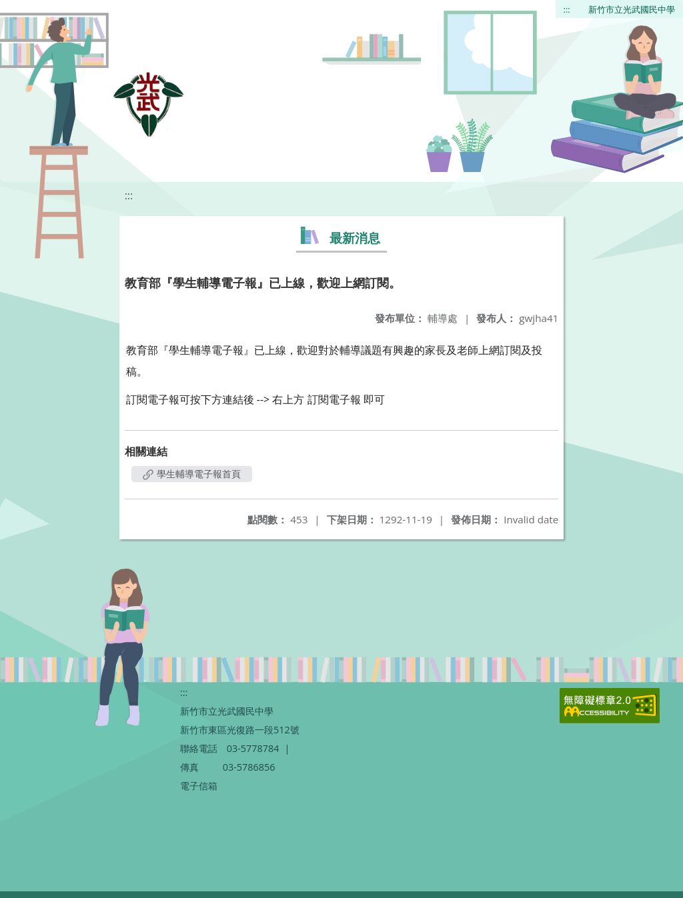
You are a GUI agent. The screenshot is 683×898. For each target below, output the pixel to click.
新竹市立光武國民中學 (631, 9)
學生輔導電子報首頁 (192, 473)
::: (567, 9)
